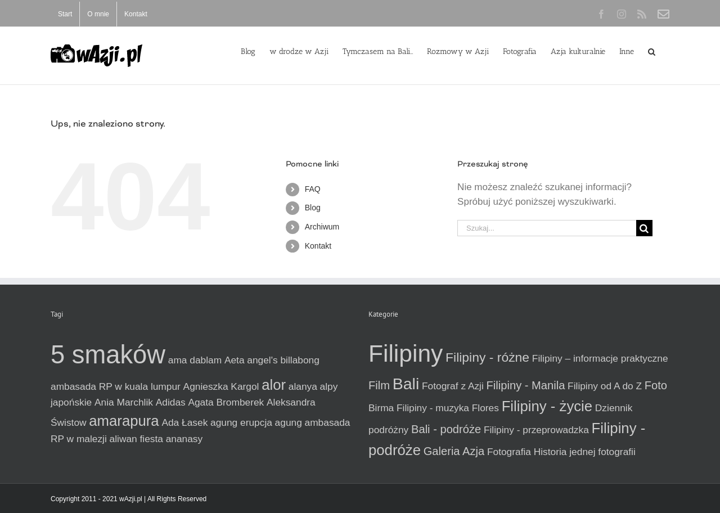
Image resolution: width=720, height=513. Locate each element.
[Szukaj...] (546, 228)
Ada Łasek (184, 422)
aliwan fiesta (136, 438)
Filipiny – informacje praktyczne (600, 358)
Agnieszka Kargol (221, 386)
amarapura (124, 421)
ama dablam (195, 360)
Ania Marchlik (123, 402)
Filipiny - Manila (526, 385)
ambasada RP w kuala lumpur (116, 386)
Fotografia (509, 451)
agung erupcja (241, 422)
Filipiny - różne (487, 357)
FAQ (313, 189)
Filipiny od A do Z (605, 386)
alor (274, 385)
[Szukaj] (644, 228)
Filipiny (405, 353)
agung (288, 422)
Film (379, 385)
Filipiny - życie (547, 406)
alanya (303, 386)
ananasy (184, 438)
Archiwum (322, 226)
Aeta (234, 360)
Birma (381, 407)
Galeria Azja (454, 451)
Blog (313, 207)
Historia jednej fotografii (585, 451)
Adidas (171, 402)
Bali (406, 384)
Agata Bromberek (226, 402)
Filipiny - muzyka (433, 407)
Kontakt (318, 245)
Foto (656, 385)
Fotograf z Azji (453, 386)
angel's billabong (283, 360)
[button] (651, 50)
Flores (485, 407)
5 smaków (108, 354)
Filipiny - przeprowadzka (536, 429)
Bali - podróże (446, 429)
